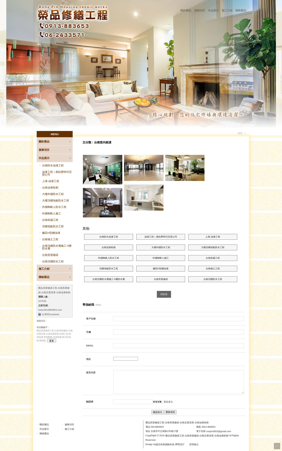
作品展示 (213, 10)
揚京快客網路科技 (165, 444)
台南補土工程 (50, 239)
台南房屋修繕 (50, 254)
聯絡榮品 (240, 10)
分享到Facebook (50, 314)
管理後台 (194, 444)
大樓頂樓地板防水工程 (55, 200)
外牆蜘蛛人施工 (51, 213)
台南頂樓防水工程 (53, 261)
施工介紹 (227, 10)
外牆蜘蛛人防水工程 (54, 206)
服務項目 (199, 10)
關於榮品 (185, 10)
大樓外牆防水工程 (53, 193)
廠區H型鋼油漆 (51, 232)
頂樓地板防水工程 (53, 226)
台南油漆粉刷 (50, 187)
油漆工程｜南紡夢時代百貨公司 (57, 173)
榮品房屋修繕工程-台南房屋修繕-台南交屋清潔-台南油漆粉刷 (196, 435)
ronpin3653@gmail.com (218, 431)
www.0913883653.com (50, 310)
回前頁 (163, 294)
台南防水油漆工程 (53, 165)
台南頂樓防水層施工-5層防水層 (56, 247)
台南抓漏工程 (50, 219)
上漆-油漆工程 (50, 181)
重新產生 (168, 401)
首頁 (240, 133)
